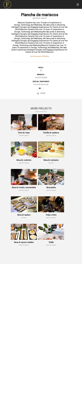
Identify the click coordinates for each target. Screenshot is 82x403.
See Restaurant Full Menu (39, 56)
